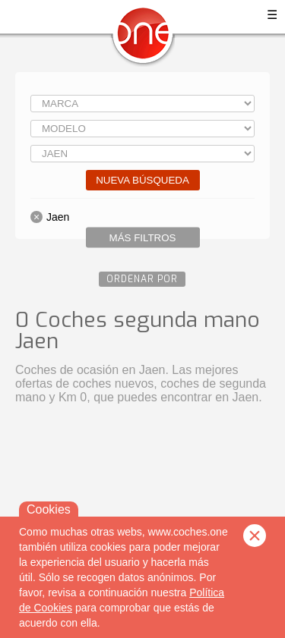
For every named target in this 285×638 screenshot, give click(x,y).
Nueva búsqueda (142, 180)
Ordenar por (142, 279)
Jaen (57, 217)
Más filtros (142, 238)
